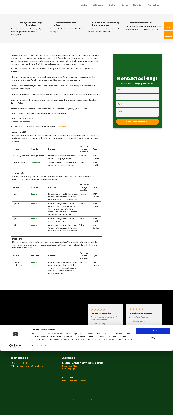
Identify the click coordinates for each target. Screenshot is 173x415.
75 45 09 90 (22, 363)
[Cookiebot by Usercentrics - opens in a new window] (15, 410)
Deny (153, 402)
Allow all (153, 395)
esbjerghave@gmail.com (31, 366)
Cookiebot (62, 126)
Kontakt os (153, 5)
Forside (84, 5)
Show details (37, 410)
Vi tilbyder (98, 5)
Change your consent (20, 121)
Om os (124, 5)
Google (34, 194)
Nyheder (137, 5)
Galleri (112, 5)
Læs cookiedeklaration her (74, 380)
